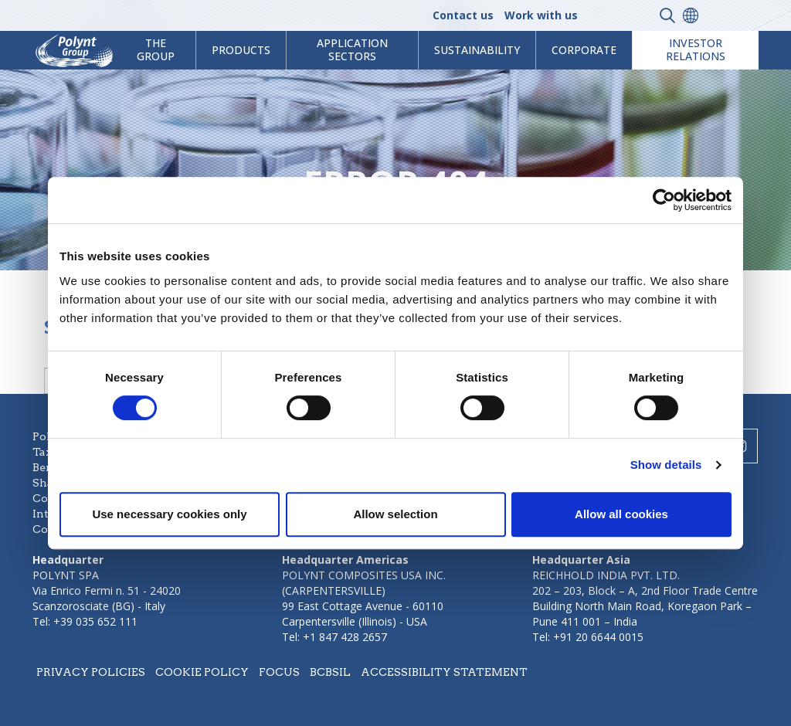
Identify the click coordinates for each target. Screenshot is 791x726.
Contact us (463, 15)
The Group (156, 49)
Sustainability (477, 49)
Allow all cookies (621, 514)
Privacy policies (90, 672)
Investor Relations (695, 49)
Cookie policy (202, 672)
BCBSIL (330, 672)
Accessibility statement (444, 672)
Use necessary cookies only (169, 514)
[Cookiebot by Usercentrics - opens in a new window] (664, 200)
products (241, 49)
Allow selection (395, 514)
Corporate (584, 49)
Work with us (541, 15)
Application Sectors (352, 49)
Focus (279, 672)
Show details (666, 464)
